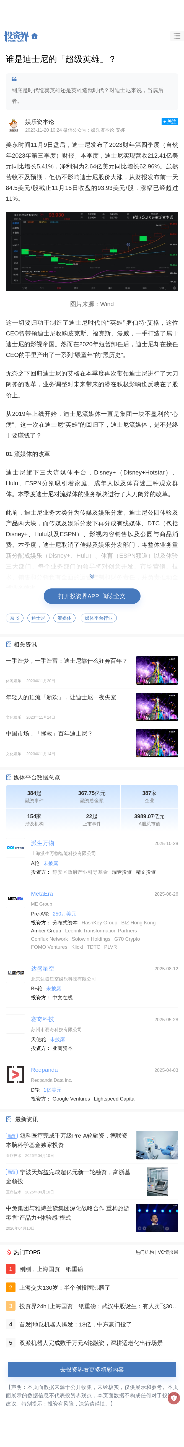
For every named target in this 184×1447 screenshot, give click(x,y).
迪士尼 (38, 618)
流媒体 (64, 618)
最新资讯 (26, 1119)
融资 (12, 1136)
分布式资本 (65, 922)
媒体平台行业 (99, 618)
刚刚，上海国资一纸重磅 (51, 1269)
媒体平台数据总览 (37, 777)
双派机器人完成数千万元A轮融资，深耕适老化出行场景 (91, 1343)
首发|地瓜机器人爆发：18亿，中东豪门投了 (75, 1324)
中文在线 (63, 997)
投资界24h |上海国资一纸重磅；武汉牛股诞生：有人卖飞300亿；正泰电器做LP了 (97, 1307)
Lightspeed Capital (115, 1099)
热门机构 (145, 1252)
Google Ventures (71, 1099)
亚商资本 (63, 1048)
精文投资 (146, 872)
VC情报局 (168, 1252)
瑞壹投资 (122, 872)
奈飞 (14, 618)
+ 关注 (170, 121)
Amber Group (46, 931)
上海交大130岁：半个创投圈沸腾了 (64, 1287)
